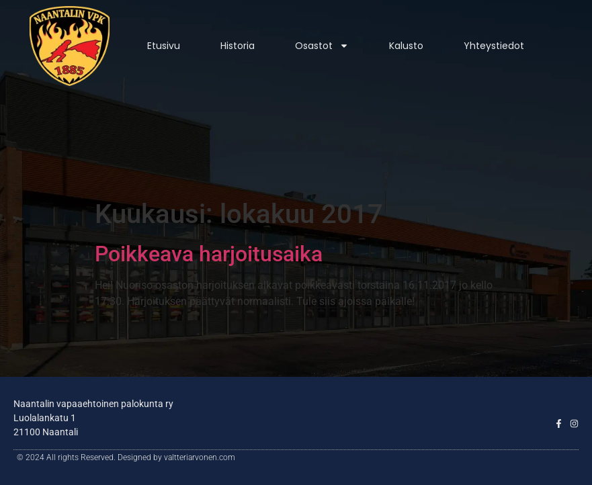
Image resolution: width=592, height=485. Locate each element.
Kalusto (406, 45)
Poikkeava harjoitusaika (209, 254)
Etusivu (163, 45)
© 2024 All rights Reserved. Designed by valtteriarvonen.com (126, 457)
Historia (237, 45)
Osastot (322, 46)
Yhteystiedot (494, 45)
